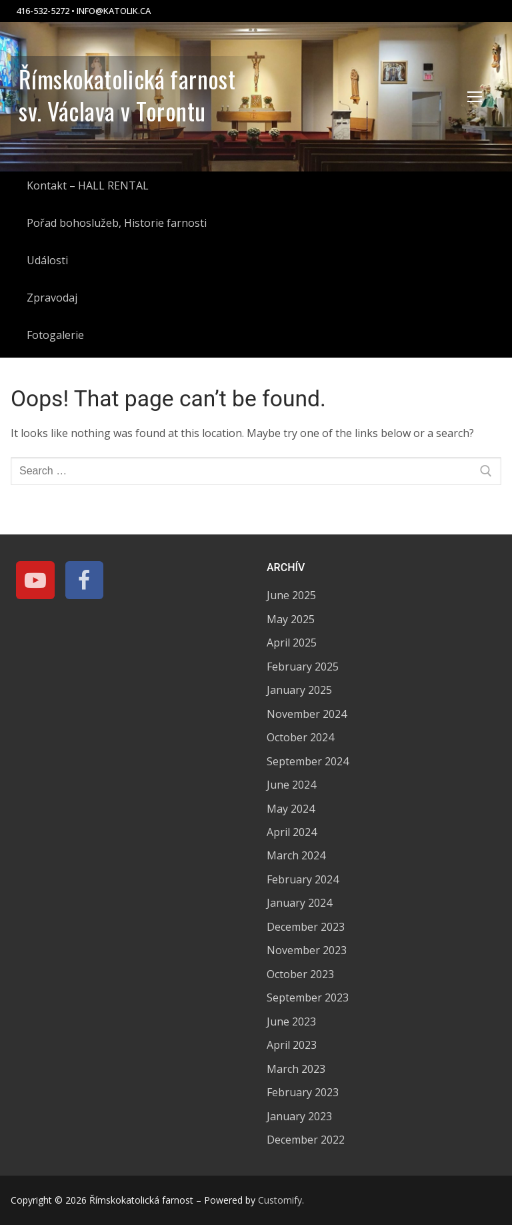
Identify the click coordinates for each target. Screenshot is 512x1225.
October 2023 (300, 974)
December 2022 (306, 1139)
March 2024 (296, 855)
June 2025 (291, 595)
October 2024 (300, 737)
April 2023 (292, 1045)
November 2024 (307, 714)
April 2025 (292, 642)
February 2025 (303, 666)
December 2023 (306, 926)
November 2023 (307, 950)
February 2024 (303, 879)
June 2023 (291, 1021)
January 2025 (299, 690)
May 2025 (291, 619)
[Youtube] (35, 580)
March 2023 (296, 1069)
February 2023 (303, 1092)
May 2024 (291, 808)
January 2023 (299, 1116)
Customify (280, 1200)
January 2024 (299, 902)
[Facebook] (84, 580)
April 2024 (292, 832)
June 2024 (291, 784)
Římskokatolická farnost (127, 78)
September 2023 (308, 997)
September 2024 (308, 761)
